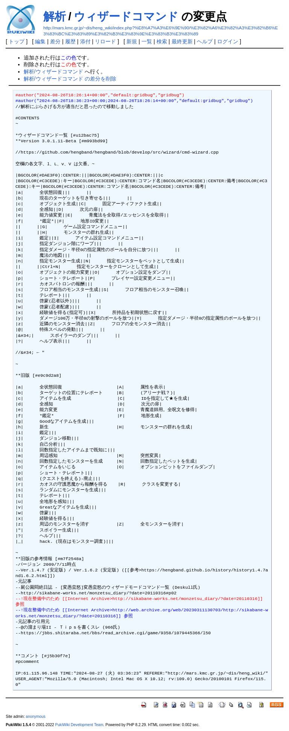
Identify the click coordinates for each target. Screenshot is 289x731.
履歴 (70, 41)
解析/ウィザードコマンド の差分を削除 (70, 79)
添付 (85, 41)
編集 (40, 41)
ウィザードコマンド (126, 16)
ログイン (227, 41)
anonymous (36, 716)
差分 (55, 41)
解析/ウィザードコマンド (53, 72)
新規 (131, 41)
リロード (105, 41)
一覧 (146, 41)
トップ (16, 41)
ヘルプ (205, 41)
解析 (54, 16)
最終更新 (182, 41)
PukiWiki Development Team (79, 725)
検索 (162, 41)
